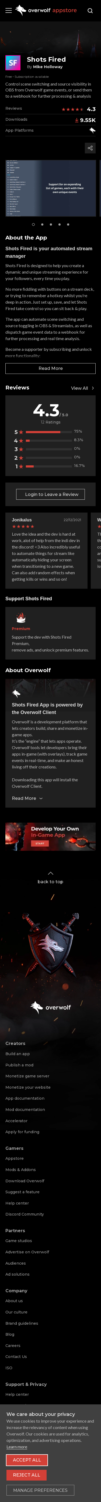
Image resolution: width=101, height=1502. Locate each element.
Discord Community (24, 1214)
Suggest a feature (22, 1192)
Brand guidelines (21, 1323)
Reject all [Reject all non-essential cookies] (26, 1475)
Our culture (16, 1312)
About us (14, 1300)
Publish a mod (19, 1065)
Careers (12, 1345)
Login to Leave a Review (51, 494)
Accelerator (16, 1120)
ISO (8, 1367)
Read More (51, 368)
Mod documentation (25, 1109)
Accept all (27, 1460)
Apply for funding (22, 1131)
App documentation (24, 1098)
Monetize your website (28, 1087)
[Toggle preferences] (40, 1490)
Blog (9, 1334)
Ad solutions (17, 1274)
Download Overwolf (24, 1181)
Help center (17, 1203)
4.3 (91, 109)
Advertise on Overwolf (27, 1252)
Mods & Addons (20, 1169)
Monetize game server (27, 1076)
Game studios (18, 1240)
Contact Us (16, 1356)
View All (83, 388)
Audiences (15, 1263)
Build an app (17, 1053)
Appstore (14, 1158)
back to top (50, 877)
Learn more (16, 1446)
